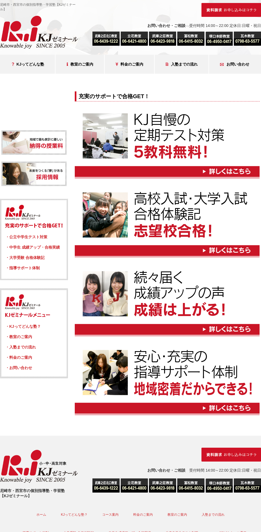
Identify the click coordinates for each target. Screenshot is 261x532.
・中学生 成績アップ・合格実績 (32, 247)
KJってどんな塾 (28, 64)
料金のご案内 (129, 64)
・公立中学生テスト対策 (26, 237)
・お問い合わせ (18, 368)
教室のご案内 (79, 64)
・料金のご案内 (18, 357)
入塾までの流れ (182, 64)
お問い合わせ (234, 64)
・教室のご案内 (18, 337)
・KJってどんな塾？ (23, 326)
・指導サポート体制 (22, 268)
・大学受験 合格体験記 (25, 257)
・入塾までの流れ (20, 347)
